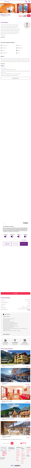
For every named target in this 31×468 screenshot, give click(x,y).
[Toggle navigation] (1, 2)
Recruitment (23, 458)
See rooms (16, 293)
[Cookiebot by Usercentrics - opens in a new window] (25, 223)
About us (22, 456)
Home (1, 439)
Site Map (17, 460)
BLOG (22, 463)
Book (29, 15)
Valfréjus (14, 439)
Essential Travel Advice (28, 453)
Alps (11, 439)
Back (1, 4)
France (9, 439)
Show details (24, 240)
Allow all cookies (24, 243)
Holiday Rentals (5, 439)
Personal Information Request (18, 454)
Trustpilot (1, 459)
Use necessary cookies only (7, 244)
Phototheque (29, 449)
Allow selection (15, 243)
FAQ (9, 450)
